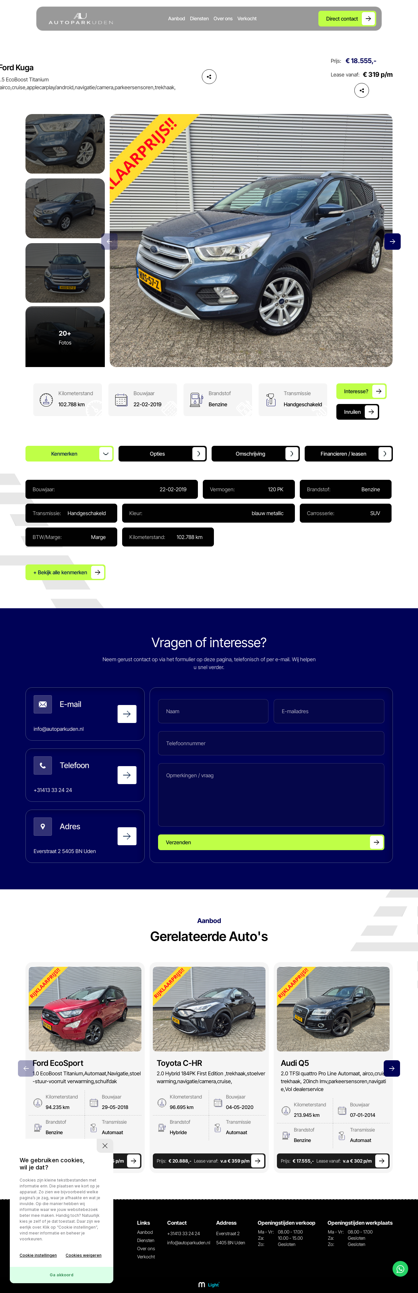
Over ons (223, 18)
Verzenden (178, 842)
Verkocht (247, 18)
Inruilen (352, 412)
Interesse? (356, 391)
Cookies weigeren (84, 1255)
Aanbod (176, 18)
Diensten (199, 18)
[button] (392, 241)
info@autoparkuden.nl (188, 1242)
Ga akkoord (61, 1274)
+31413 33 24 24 (183, 1233)
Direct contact (342, 18)
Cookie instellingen (38, 1255)
